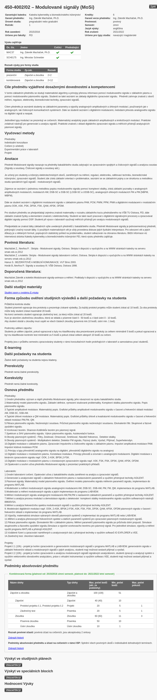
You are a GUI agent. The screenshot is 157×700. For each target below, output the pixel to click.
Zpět (153, 6)
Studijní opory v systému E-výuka (21, 292)
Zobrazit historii (16, 637)
